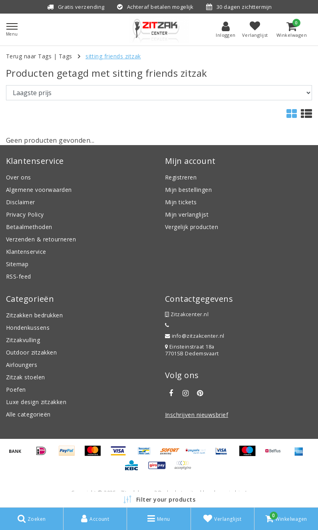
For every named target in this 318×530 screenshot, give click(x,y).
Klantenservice (26, 251)
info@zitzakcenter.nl (195, 336)
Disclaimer (20, 202)
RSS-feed (18, 276)
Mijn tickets (181, 202)
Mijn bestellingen (188, 189)
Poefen (16, 389)
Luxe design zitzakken (36, 402)
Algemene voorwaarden (39, 189)
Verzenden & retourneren (41, 239)
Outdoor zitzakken (31, 352)
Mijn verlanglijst (187, 214)
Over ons (18, 177)
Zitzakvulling (23, 340)
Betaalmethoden (29, 227)
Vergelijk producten (191, 227)
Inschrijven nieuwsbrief (196, 414)
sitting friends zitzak (113, 56)
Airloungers (21, 365)
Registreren (181, 177)
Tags (65, 56)
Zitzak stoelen (25, 377)
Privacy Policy (25, 214)
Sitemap (17, 264)
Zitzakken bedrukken (34, 315)
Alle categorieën (28, 414)
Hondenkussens (28, 327)
